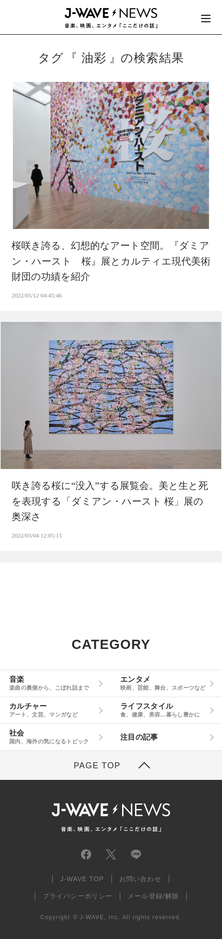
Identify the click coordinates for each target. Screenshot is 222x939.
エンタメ (163, 683)
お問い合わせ (140, 879)
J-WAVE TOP (82, 879)
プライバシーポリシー (77, 896)
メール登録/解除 (153, 896)
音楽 (52, 683)
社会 (52, 737)
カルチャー (52, 710)
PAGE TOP (97, 765)
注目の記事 (139, 737)
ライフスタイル (163, 710)
